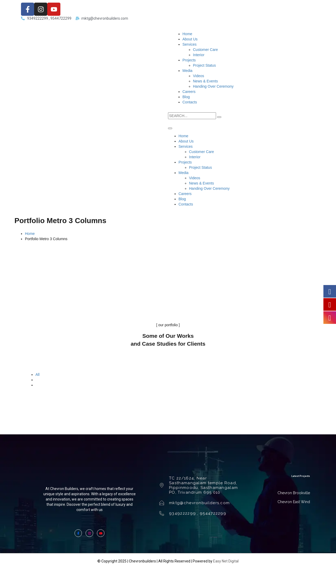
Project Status (204, 65)
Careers (189, 91)
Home (187, 34)
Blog (186, 97)
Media (187, 71)
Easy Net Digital (226, 561)
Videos (198, 76)
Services (189, 44)
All (37, 374)
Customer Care (205, 50)
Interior (198, 55)
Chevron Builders (64, 489)
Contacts (189, 102)
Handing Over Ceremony (213, 86)
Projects (189, 60)
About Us (190, 39)
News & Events (205, 81)
